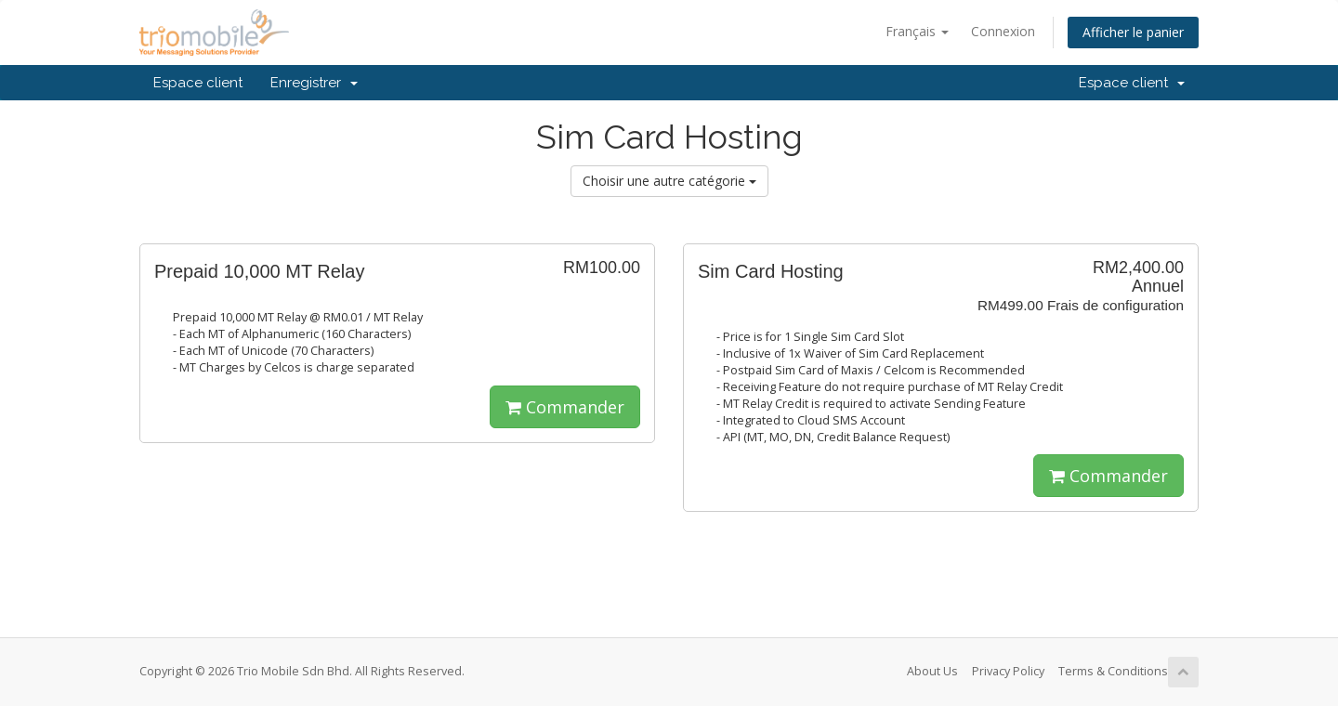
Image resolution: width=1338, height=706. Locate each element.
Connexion (1003, 31)
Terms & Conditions (1113, 671)
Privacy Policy (1008, 671)
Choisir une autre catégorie (669, 181)
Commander (564, 407)
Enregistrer (314, 82)
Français (917, 31)
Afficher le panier (1133, 32)
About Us (932, 671)
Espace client (198, 82)
